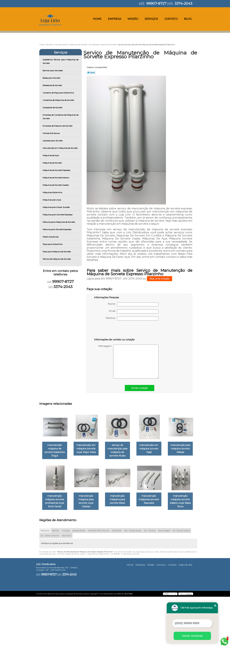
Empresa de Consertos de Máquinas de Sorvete (61, 117)
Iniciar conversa (192, 635)
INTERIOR (116, 581)
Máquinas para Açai (52, 200)
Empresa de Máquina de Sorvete (58, 126)
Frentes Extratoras (51, 133)
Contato (171, 18)
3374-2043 (183, 3)
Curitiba (66, 581)
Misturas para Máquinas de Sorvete (59, 222)
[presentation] (114, 330)
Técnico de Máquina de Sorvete (57, 259)
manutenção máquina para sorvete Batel (153, 500)
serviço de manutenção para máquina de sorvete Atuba (120, 450)
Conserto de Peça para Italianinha (58, 92)
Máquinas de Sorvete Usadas (56, 185)
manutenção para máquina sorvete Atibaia (55, 500)
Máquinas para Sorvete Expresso (58, 214)
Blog (188, 18)
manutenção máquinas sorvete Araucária (55, 551)
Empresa (114, 18)
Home (97, 18)
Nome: (133, 304)
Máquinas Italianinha (53, 192)
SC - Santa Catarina (50, 586)
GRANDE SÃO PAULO (98, 581)
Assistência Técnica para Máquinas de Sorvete (61, 61)
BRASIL (55, 581)
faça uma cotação (159, 278)
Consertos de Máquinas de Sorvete (58, 100)
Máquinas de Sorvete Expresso (57, 170)
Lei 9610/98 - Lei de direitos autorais (125, 605)
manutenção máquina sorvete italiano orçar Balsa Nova (88, 552)
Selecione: (45, 581)
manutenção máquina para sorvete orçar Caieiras (120, 501)
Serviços (151, 18)
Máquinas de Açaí (51, 155)
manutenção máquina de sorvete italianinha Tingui (55, 449)
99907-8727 (156, 3)
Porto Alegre (164, 581)
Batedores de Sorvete (52, 85)
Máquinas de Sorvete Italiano (56, 177)
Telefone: (131, 318)
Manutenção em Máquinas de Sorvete (60, 148)
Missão (133, 18)
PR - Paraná (149, 581)
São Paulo (66, 586)
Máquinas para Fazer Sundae (56, 207)
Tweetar (91, 72)
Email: (133, 311)
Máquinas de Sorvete (52, 163)
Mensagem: (128, 362)
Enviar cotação (139, 388)
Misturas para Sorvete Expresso (57, 229)
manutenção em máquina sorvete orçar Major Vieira (88, 449)
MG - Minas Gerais (132, 581)
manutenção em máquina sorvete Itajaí (153, 449)
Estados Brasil (78, 581)
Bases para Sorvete (52, 78)
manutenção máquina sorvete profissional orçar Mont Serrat (87, 501)
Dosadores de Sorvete (53, 107)
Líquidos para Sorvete (53, 140)
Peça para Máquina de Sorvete (57, 251)
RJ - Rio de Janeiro (181, 581)
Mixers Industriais (51, 237)
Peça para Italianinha (53, 244)
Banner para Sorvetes (53, 70)
